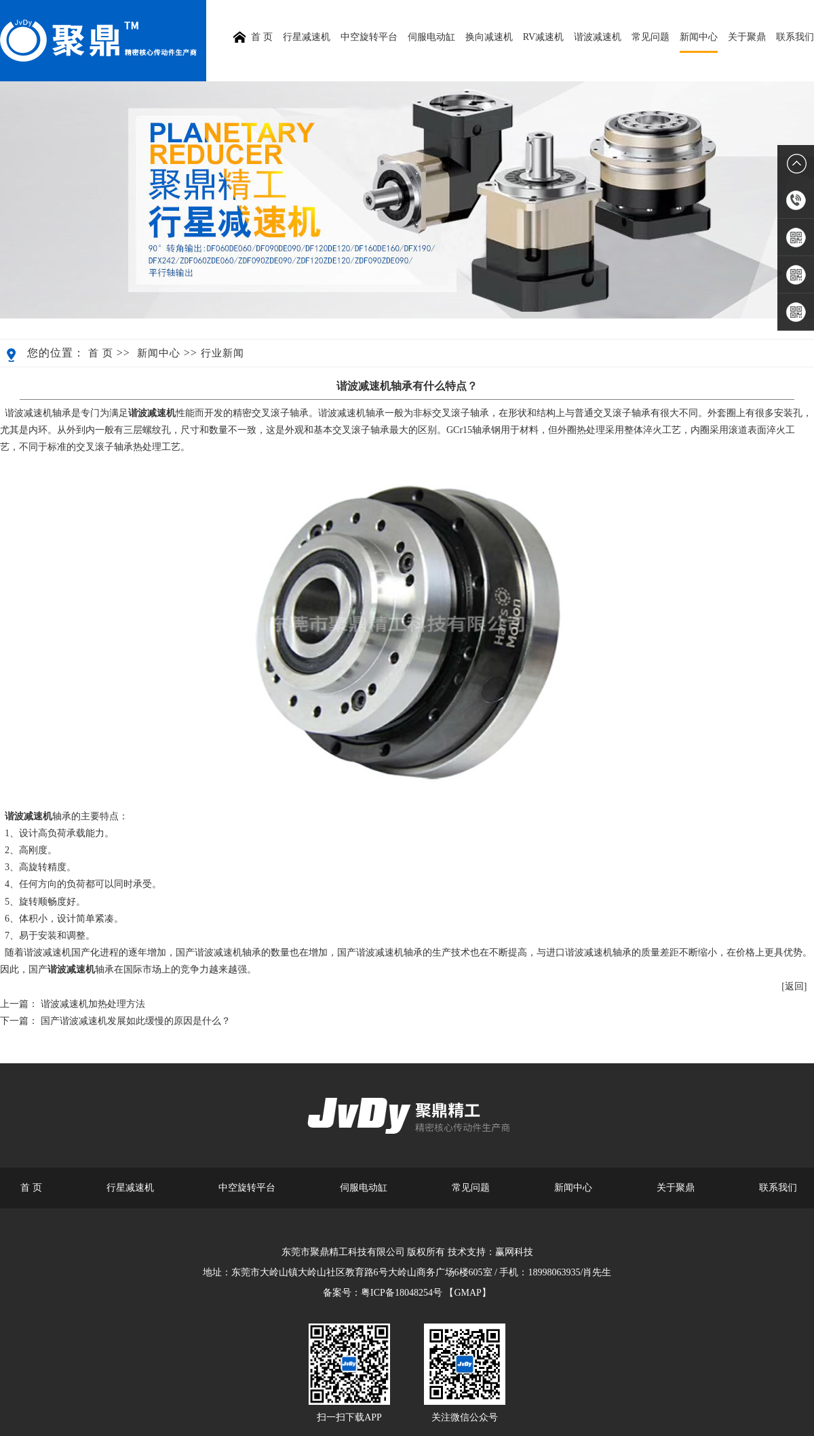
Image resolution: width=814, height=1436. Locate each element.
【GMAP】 (467, 1293)
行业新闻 (222, 353)
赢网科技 (514, 1252)
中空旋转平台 (369, 37)
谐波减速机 (597, 37)
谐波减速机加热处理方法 (93, 1004)
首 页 (100, 353)
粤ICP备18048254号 (401, 1293)
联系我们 (795, 37)
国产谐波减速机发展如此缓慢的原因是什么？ (136, 1021)
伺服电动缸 (431, 37)
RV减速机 (543, 37)
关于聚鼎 (747, 37)
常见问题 (651, 37)
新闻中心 (699, 37)
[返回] (794, 986)
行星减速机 (306, 37)
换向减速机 (489, 37)
